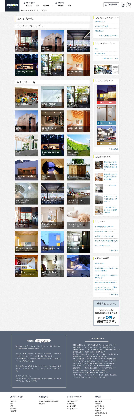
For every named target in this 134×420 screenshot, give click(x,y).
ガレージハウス (100, 21)
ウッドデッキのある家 (91, 339)
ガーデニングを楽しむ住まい (82, 371)
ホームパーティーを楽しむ (98, 348)
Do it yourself (74, 177)
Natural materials (50, 225)
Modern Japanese (24, 249)
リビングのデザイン (93, 355)
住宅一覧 (46, 5)
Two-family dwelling (25, 177)
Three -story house (50, 249)
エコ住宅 (76, 364)
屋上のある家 (94, 360)
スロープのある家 (110, 184)
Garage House (22, 105)
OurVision (98, 395)
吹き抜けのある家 (91, 362)
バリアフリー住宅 (78, 355)
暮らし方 (29, 5)
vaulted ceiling (23, 201)
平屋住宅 (89, 353)
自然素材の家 (94, 364)
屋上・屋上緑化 (100, 53)
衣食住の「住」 (100, 258)
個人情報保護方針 (101, 407)
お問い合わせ (99, 400)
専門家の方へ (71, 398)
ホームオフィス (102, 351)
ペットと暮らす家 (102, 369)
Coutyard (50, 72)
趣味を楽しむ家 (78, 346)
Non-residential (75, 48)
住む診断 (13, 405)
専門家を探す (112, 4)
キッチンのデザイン (108, 355)
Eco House (73, 153)
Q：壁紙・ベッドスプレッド (104, 230)
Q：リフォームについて (102, 240)
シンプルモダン (78, 369)
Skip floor (25, 273)
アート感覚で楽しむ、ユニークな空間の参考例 (110, 205)
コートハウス (89, 369)
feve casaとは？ (72, 395)
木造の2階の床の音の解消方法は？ (106, 277)
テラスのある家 (109, 358)
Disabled (72, 273)
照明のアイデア (108, 341)
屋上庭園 (113, 369)
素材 (37, 5)
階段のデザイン (78, 362)
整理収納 (89, 358)
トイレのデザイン (78, 358)
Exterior (46, 48)
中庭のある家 (77, 339)
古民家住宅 (113, 348)
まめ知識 (60, 5)
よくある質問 (71, 400)
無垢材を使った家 (92, 367)
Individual (46, 177)
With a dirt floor (49, 273)
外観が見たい (99, 31)
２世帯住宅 (84, 364)
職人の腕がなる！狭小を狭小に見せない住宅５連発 (110, 176)
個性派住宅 (99, 346)
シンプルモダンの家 (101, 26)
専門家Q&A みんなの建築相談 (48, 395)
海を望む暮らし (78, 351)
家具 (96, 49)
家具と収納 (98, 358)
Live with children (76, 201)
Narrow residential (76, 249)
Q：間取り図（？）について (104, 226)
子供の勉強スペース (79, 341)
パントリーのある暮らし (96, 344)
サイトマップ (99, 402)
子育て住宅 (104, 367)
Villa (18, 153)
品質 (11, 400)
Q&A (69, 5)
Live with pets (74, 225)
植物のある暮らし (112, 344)
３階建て (104, 364)
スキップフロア (100, 353)
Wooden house (75, 72)
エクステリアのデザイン (107, 362)
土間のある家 (111, 353)
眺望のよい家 (89, 346)
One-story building (24, 72)
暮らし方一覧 (34, 10)
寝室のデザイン (105, 360)
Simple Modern (49, 105)
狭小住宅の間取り (78, 367)
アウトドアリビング (94, 341)
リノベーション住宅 (100, 371)
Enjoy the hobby (49, 129)
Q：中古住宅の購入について (104, 221)
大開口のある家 (90, 351)
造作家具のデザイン (79, 344)
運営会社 (98, 398)
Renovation (21, 48)
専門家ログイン (72, 403)
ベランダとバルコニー (80, 360)
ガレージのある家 (78, 353)
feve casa (24, 10)
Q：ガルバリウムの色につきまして (106, 235)
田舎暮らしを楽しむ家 (80, 348)
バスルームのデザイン (107, 339)
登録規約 (98, 410)
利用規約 (98, 405)
